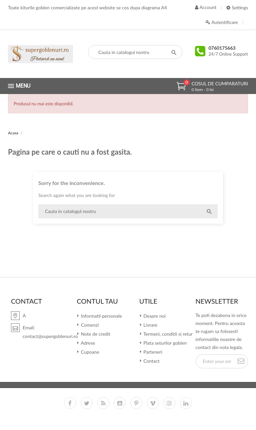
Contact (151, 361)
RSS (103, 403)
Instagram (169, 403)
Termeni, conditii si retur (167, 334)
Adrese (87, 343)
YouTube (120, 403)
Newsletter (217, 301)
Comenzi (89, 325)
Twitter (87, 403)
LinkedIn (186, 403)
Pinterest (136, 403)
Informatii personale (101, 316)
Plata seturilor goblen (164, 343)
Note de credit (95, 334)
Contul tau (97, 301)
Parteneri (152, 352)
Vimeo (153, 403)
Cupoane (89, 352)
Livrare (150, 325)
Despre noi (154, 316)
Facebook (70, 403)
